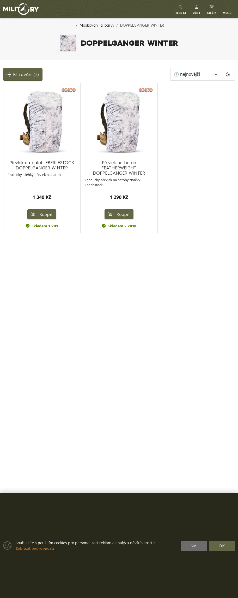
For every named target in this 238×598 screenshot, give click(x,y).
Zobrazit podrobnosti (35, 548)
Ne (194, 545)
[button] (197, 9)
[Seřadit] (196, 74)
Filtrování (23, 74)
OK (222, 545)
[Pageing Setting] (228, 74)
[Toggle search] (181, 9)
